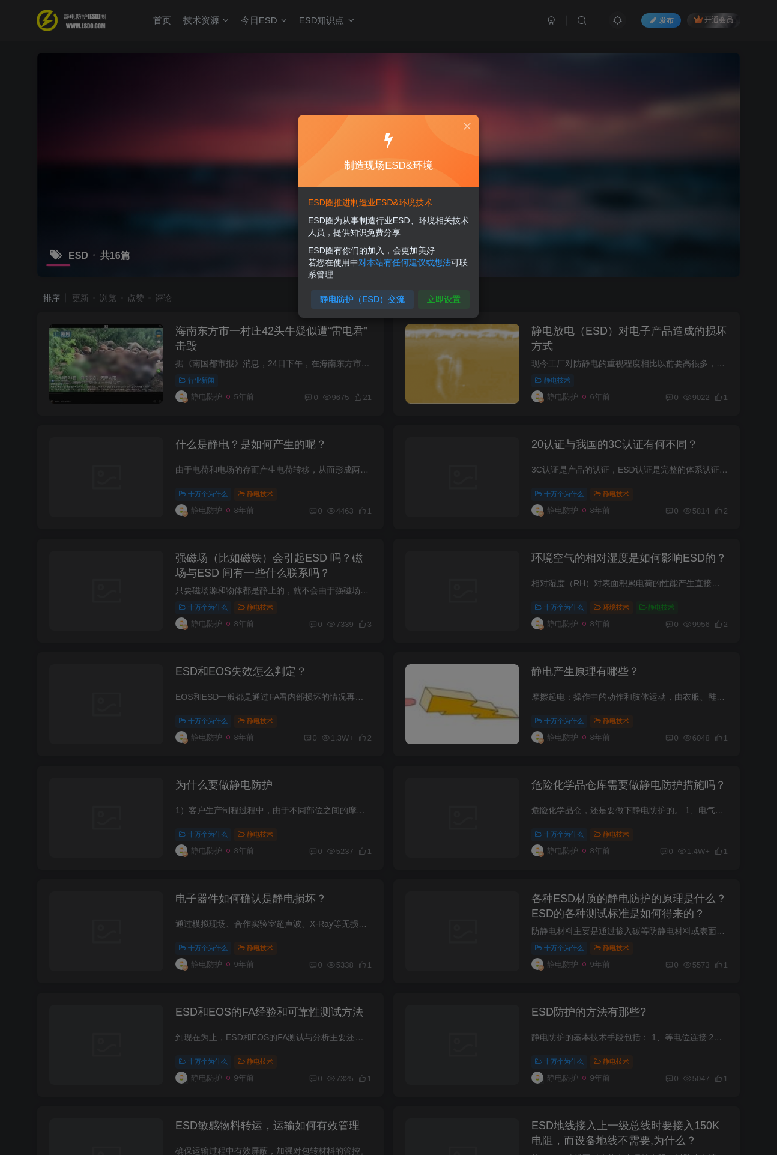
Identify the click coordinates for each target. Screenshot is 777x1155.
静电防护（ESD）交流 (364, 294)
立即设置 (440, 294)
